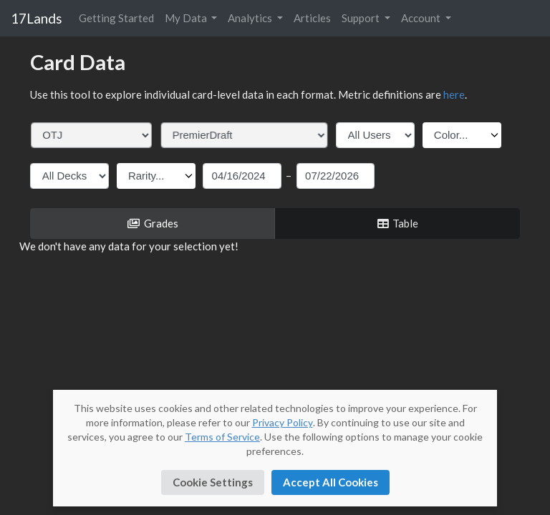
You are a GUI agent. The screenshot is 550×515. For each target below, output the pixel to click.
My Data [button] (187, 17)
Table (397, 223)
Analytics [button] (251, 17)
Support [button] (362, 17)
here (454, 94)
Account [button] (422, 17)
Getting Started (116, 17)
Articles (312, 17)
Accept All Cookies (330, 482)
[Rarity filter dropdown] (156, 176)
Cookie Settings (213, 482)
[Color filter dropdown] (462, 135)
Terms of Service (222, 437)
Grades (152, 223)
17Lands (36, 18)
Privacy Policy (282, 422)
